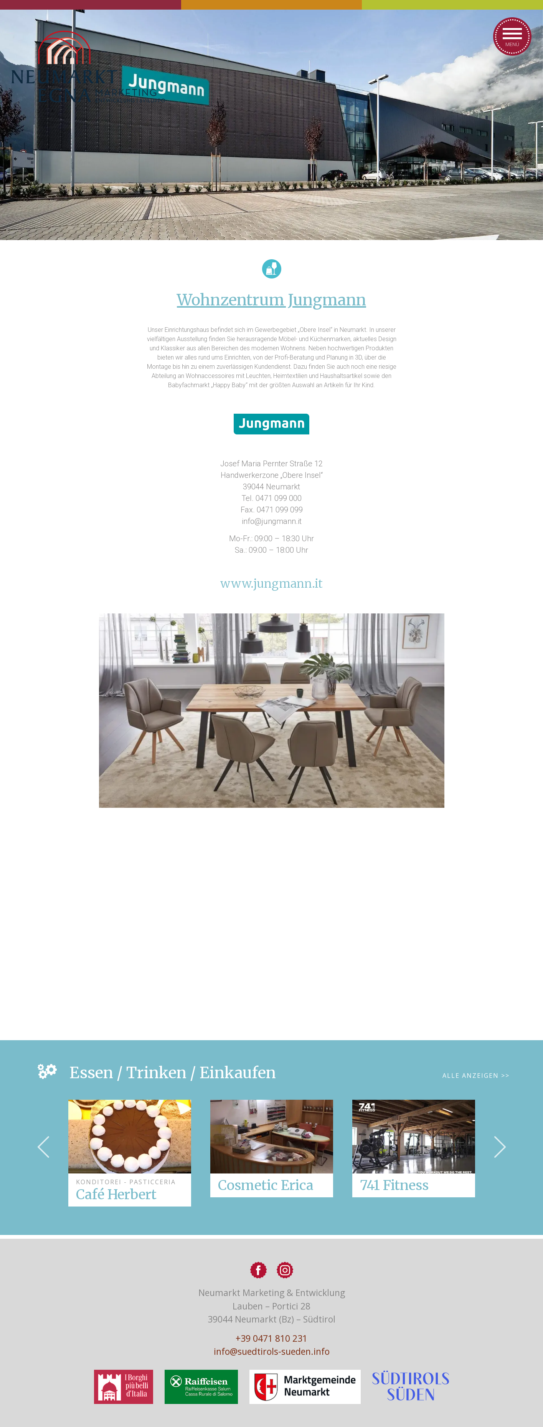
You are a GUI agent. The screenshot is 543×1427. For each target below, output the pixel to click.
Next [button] (500, 1147)
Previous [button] (43, 1147)
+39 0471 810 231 (271, 1338)
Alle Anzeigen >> (476, 1075)
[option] (272, 1148)
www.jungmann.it (271, 583)
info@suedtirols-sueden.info (272, 1351)
